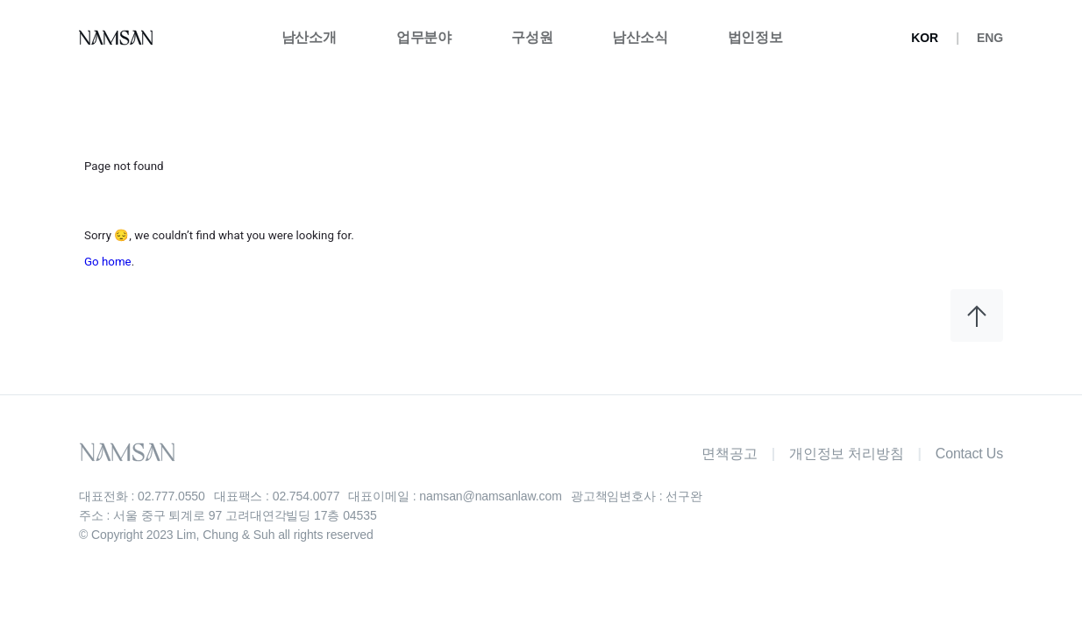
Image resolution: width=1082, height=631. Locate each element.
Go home (108, 261)
